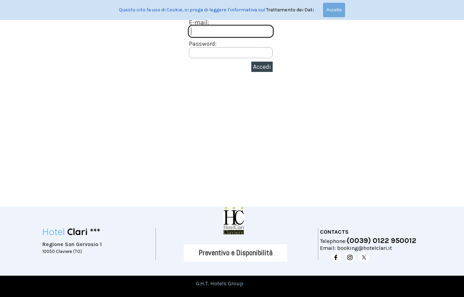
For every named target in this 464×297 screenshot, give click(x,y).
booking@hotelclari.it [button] (364, 248)
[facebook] (336, 257)
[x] (364, 257)
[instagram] (350, 257)
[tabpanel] (95, 242)
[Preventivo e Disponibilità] (235, 253)
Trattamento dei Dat (289, 10)
